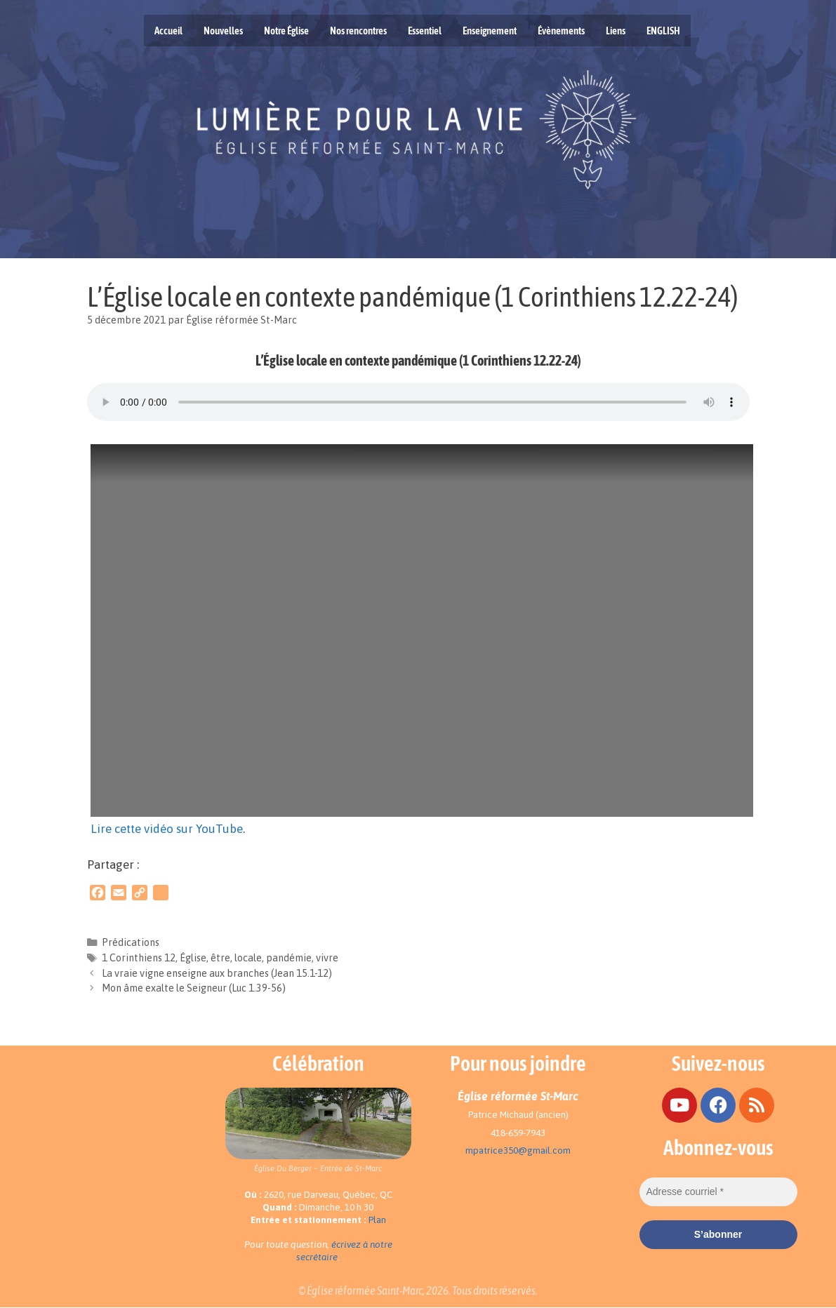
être (220, 957)
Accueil (168, 30)
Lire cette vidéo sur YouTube (167, 829)
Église (193, 957)
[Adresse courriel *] (718, 1191)
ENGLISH (663, 30)
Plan (377, 1220)
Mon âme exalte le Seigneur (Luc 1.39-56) (194, 988)
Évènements (561, 30)
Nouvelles (223, 30)
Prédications (130, 942)
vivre (327, 957)
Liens (615, 30)
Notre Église (286, 30)
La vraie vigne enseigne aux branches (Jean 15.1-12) (217, 973)
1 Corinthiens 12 (138, 957)
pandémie (289, 957)
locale (248, 957)
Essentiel (425, 30)
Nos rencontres (358, 30)
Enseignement (490, 30)
